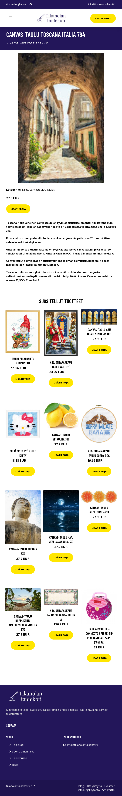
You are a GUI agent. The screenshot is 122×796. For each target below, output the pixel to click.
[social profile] (30, 4)
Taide (25, 189)
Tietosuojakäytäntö (88, 790)
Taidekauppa (103, 18)
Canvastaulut (37, 189)
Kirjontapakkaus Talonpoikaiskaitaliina (61, 615)
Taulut (50, 189)
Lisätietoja (18, 208)
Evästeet (109, 786)
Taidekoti (18, 745)
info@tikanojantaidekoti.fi (101, 4)
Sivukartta (108, 790)
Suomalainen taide (23, 751)
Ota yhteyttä (94, 786)
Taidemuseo (19, 758)
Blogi (15, 764)
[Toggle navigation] (10, 18)
